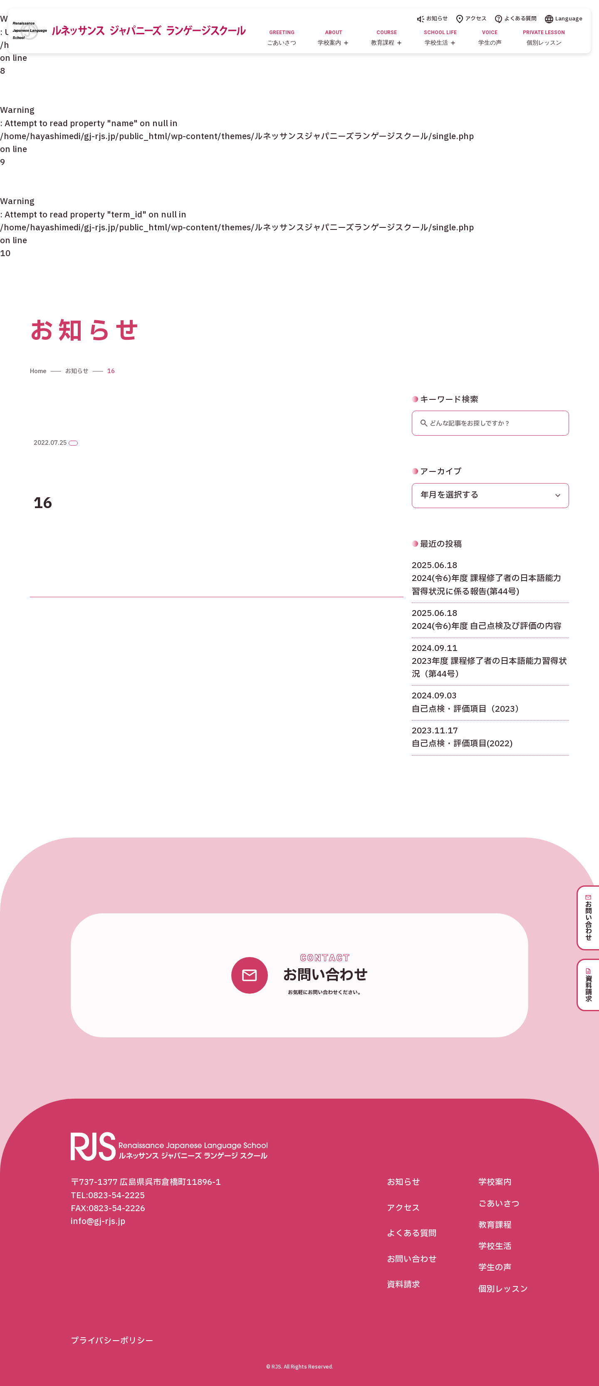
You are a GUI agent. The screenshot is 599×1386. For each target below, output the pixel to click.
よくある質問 (516, 19)
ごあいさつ (499, 1204)
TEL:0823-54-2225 (108, 1195)
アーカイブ (437, 493)
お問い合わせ (412, 1259)
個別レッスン (503, 1289)
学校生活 (495, 1246)
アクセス (471, 19)
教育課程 (495, 1225)
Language (563, 19)
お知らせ (432, 19)
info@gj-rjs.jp (98, 1221)
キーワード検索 (445, 421)
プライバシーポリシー (112, 1341)
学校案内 (495, 1182)
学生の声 (495, 1267)
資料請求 (403, 1285)
